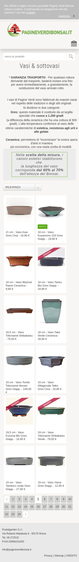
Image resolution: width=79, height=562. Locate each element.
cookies (30, 12)
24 (19, 514)
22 (6, 514)
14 (25, 506)
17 (44, 506)
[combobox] (24, 187)
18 (51, 506)
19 (57, 506)
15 (32, 506)
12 (13, 506)
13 (19, 506)
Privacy (48, 555)
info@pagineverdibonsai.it (16, 549)
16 (38, 506)
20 (63, 506)
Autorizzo (64, 16)
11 (6, 506)
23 (13, 514)
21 (69, 506)
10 (69, 499)
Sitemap (59, 555)
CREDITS (71, 555)
